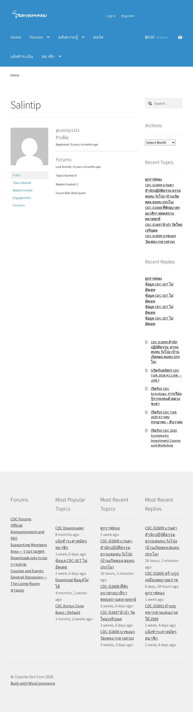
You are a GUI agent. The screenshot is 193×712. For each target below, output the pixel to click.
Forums (36, 37)
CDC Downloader (69, 527)
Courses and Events (27, 570)
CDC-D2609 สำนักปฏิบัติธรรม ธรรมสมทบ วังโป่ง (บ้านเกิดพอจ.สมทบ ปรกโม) (165, 352)
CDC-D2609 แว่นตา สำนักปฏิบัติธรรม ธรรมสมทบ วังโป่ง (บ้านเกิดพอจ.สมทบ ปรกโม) (117, 553)
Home (16, 37)
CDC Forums (21, 518)
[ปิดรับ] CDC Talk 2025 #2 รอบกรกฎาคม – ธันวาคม (166, 417)
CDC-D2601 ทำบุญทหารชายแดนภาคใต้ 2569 (161, 612)
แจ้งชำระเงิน (22, 56)
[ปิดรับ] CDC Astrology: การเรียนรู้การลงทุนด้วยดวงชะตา (166, 396)
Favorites (19, 205)
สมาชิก (48, 56)
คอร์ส (98, 37)
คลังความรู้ (68, 37)
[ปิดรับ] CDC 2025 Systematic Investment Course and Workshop (165, 438)
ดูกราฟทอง (153, 179)
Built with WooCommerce (33, 683)
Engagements (22, 198)
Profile (17, 175)
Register (127, 16)
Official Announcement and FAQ (27, 532)
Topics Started (22, 183)
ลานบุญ (17, 590)
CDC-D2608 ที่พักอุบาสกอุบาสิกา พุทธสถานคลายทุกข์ (162, 213)
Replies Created (22, 190)
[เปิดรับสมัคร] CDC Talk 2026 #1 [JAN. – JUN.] (166, 375)
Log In (111, 16)
